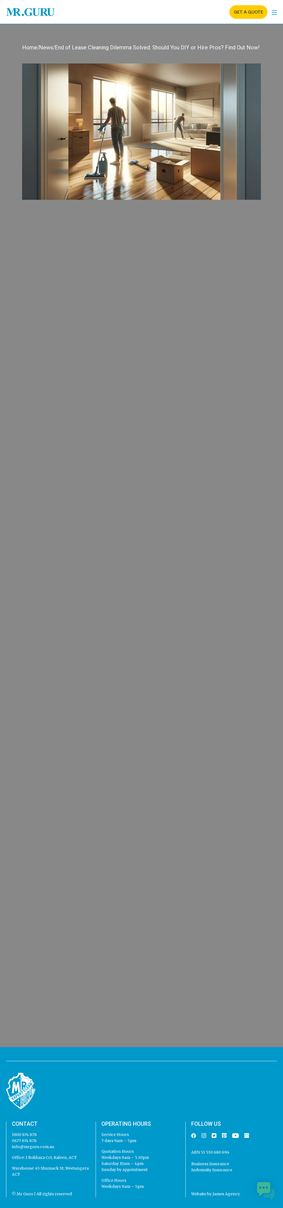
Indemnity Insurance (211, 1169)
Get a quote (248, 12)
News (46, 47)
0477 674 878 (24, 1140)
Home (29, 47)
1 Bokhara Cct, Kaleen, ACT (51, 1157)
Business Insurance (210, 1163)
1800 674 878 (24, 1134)
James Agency (226, 1193)
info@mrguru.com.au (33, 1146)
